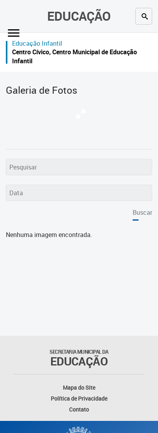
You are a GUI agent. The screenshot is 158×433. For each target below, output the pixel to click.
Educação (79, 15)
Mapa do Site (79, 387)
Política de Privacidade (79, 398)
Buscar (142, 212)
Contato (79, 409)
